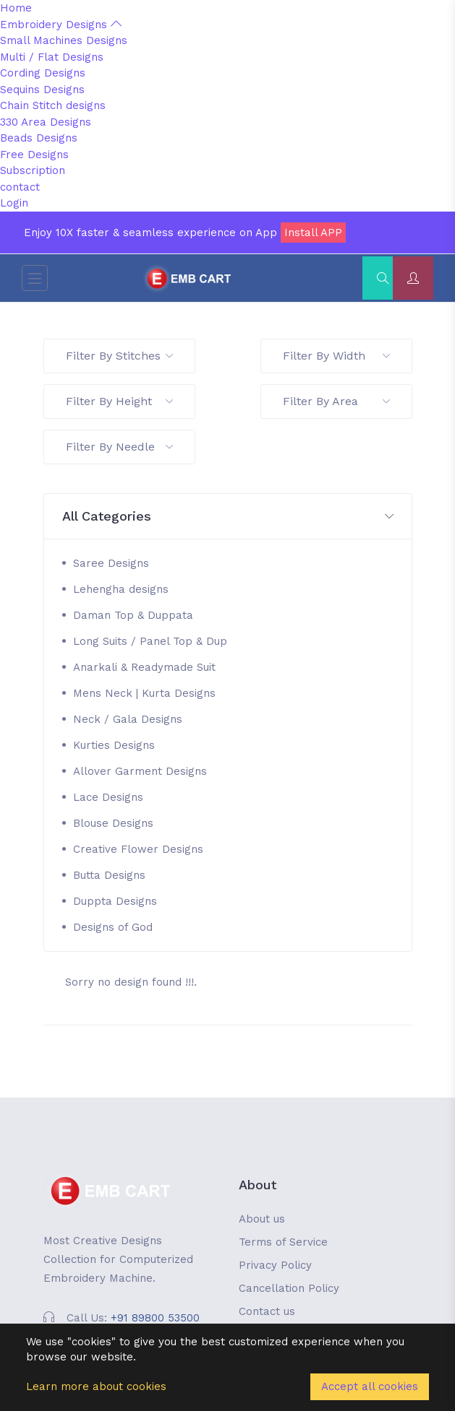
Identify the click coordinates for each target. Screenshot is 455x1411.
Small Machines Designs (63, 40)
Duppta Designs (115, 901)
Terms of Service (283, 1242)
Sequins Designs (42, 89)
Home (16, 7)
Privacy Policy (275, 1265)
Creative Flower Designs (138, 849)
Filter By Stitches (119, 355)
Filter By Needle (119, 446)
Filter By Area (336, 401)
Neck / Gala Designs (127, 719)
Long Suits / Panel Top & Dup (150, 641)
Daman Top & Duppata (133, 615)
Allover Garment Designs (140, 771)
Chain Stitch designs (53, 105)
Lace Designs (108, 797)
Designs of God (113, 927)
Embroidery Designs (61, 24)
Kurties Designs (114, 745)
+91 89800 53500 (155, 1317)
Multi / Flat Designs (51, 57)
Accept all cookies (369, 1386)
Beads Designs (38, 137)
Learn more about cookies (96, 1386)
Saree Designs (111, 563)
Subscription (32, 170)
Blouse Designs (113, 823)
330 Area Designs (45, 122)
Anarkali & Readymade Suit (144, 667)
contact (20, 187)
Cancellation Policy (289, 1288)
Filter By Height (119, 401)
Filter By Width (336, 355)
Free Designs (34, 154)
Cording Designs (42, 72)
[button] (228, 516)
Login (14, 202)
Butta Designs (109, 875)
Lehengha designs (121, 589)
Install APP (313, 232)
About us (262, 1218)
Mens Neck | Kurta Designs (144, 693)
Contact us (267, 1311)
